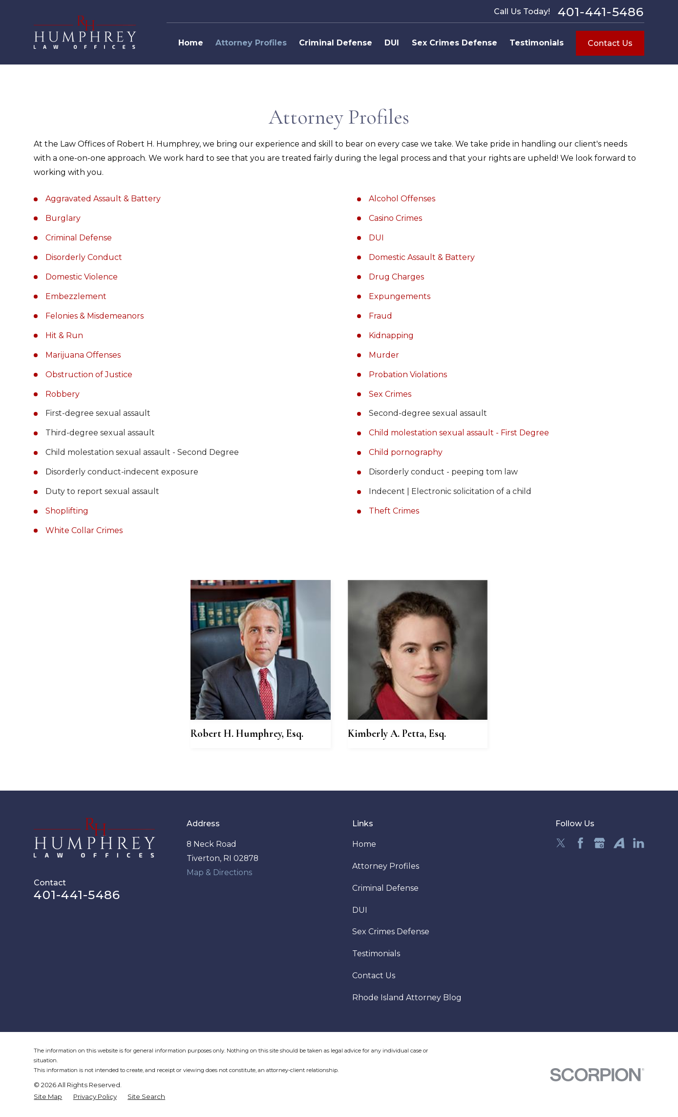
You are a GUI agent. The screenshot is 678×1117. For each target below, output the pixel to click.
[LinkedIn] (638, 843)
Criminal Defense (78, 237)
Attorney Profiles (385, 866)
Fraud (380, 316)
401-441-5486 (601, 12)
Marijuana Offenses (83, 355)
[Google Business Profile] (599, 843)
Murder (384, 355)
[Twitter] (560, 843)
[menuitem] (48, 1097)
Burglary (63, 218)
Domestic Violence (81, 276)
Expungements (399, 296)
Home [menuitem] (190, 42)
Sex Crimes (390, 394)
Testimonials (376, 953)
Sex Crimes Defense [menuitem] (454, 42)
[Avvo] (619, 843)
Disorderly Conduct (83, 257)
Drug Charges (396, 276)
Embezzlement (75, 296)
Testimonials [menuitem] (536, 42)
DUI (376, 237)
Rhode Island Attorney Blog (407, 997)
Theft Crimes (394, 511)
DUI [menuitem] (391, 42)
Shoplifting (66, 511)
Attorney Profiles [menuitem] (251, 42)
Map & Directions (219, 872)
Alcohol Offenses (402, 198)
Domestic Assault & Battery (422, 257)
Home (364, 844)
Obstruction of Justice (88, 374)
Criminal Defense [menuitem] (335, 42)
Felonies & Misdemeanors (94, 316)
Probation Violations (408, 374)
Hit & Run (64, 335)
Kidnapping (391, 335)
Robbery (62, 394)
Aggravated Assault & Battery (103, 198)
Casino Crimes (395, 218)
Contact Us (610, 43)
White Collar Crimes (84, 530)
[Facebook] (580, 843)
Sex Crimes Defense (390, 931)
